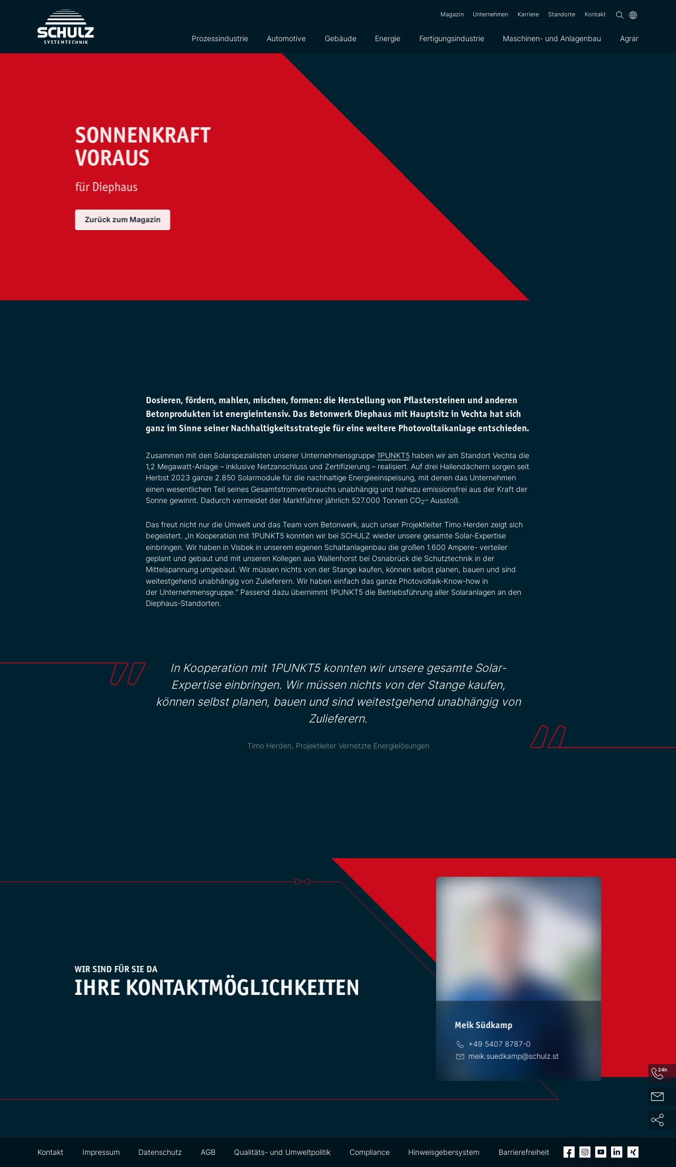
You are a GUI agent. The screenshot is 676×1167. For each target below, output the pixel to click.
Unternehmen (490, 14)
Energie (387, 38)
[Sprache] (633, 15)
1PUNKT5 (393, 455)
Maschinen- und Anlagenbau (552, 38)
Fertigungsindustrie (451, 38)
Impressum (101, 1151)
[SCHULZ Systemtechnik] (65, 27)
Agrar (629, 38)
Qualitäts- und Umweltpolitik (282, 1151)
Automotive (286, 38)
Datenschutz (160, 1151)
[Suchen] (619, 15)
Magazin (452, 14)
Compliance (370, 1151)
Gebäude (340, 38)
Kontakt (595, 14)
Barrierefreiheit (524, 1151)
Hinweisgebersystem (444, 1151)
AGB (208, 1151)
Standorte (561, 14)
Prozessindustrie (220, 38)
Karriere (528, 14)
